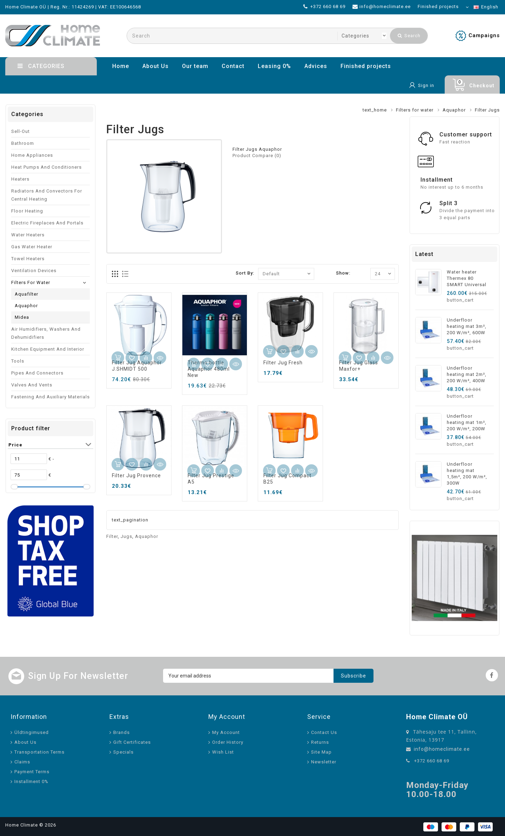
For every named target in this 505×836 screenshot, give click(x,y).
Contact (233, 66)
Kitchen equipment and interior (47, 349)
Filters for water (414, 110)
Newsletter (323, 761)
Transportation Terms (39, 752)
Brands (121, 732)
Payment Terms (31, 771)
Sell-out (20, 131)
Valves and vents (31, 384)
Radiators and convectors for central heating (46, 195)
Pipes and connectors (37, 373)
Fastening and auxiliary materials (50, 396)
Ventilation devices (33, 270)
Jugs (126, 536)
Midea (22, 317)
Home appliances (32, 155)
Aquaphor (454, 110)
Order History (227, 742)
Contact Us (324, 732)
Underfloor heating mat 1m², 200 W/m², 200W (466, 422)
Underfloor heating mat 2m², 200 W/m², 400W (466, 374)
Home (120, 66)
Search (409, 35)
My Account (226, 732)
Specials (123, 752)
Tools (17, 361)
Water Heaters (28, 234)
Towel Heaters (28, 258)
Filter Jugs (487, 110)
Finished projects (366, 66)
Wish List (223, 752)
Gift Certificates (132, 742)
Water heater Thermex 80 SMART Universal (466, 278)
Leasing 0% (274, 66)
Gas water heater (31, 246)
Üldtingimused (31, 732)
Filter (112, 536)
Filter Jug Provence (136, 475)
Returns (320, 742)
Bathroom (22, 143)
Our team (195, 66)
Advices (315, 66)
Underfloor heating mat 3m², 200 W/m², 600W (466, 326)
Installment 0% (31, 781)
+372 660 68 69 (431, 760)
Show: (343, 273)
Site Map (321, 752)
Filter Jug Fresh (283, 362)
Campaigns (484, 35)
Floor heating (27, 211)
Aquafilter (26, 294)
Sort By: (245, 273)
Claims (22, 761)
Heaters (20, 179)
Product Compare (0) (257, 155)
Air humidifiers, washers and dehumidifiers (46, 333)
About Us (155, 66)
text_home (375, 110)
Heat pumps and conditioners (46, 167)
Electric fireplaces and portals (47, 222)
